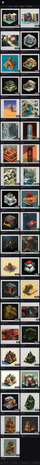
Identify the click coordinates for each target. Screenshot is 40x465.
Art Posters (10, 6)
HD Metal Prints (29, 6)
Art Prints (15, 6)
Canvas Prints (22, 6)
